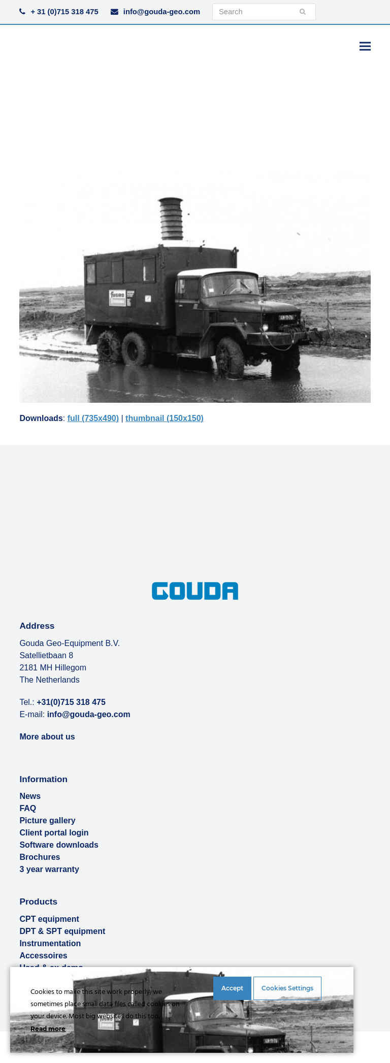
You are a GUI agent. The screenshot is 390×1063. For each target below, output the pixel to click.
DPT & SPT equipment (62, 931)
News (30, 796)
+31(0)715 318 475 (71, 702)
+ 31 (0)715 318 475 (64, 12)
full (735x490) (93, 418)
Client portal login (53, 832)
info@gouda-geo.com (161, 12)
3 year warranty (49, 869)
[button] (365, 46)
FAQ (27, 808)
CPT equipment (49, 919)
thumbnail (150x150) (164, 418)
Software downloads (59, 845)
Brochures (39, 857)
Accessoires (43, 955)
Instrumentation (50, 943)
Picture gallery (47, 820)
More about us (47, 736)
